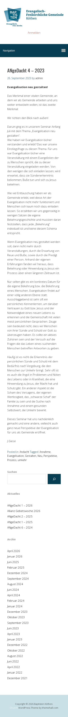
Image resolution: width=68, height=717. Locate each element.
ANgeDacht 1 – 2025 (19, 522)
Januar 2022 (14, 672)
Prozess (12, 460)
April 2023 (13, 634)
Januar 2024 (14, 606)
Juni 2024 (13, 589)
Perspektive (50, 456)
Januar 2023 (14, 639)
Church (14, 707)
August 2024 (15, 584)
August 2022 (15, 656)
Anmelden (34, 32)
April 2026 (13, 551)
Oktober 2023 (16, 617)
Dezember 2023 (17, 611)
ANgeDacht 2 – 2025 (19, 516)
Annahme (45, 452)
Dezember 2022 (17, 645)
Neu (40, 456)
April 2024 (13, 595)
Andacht (24, 452)
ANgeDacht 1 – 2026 (19, 505)
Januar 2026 (14, 556)
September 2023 (18, 623)
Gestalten (30, 456)
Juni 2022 (13, 661)
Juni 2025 (13, 562)
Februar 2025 (15, 567)
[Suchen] (54, 479)
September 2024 (18, 578)
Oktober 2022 (16, 650)
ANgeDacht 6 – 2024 (19, 527)
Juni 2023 (13, 628)
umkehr (22, 460)
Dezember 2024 (17, 573)
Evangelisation (15, 456)
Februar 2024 (15, 600)
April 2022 (13, 667)
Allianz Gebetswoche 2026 (23, 511)
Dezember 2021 (17, 678)
